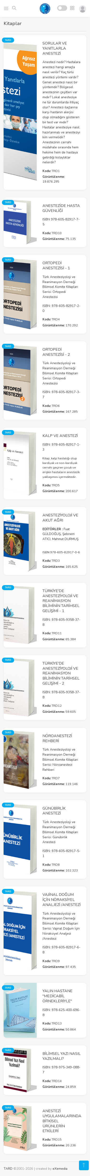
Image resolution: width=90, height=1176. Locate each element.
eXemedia (60, 1168)
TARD (8, 1168)
